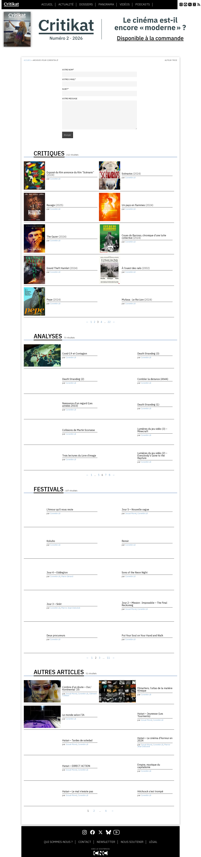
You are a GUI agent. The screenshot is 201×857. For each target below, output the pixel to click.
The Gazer (56, 236)
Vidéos (125, 4)
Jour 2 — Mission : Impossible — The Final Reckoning (144, 604)
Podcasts (142, 4)
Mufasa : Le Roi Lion (137, 299)
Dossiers (86, 4)
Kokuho (51, 541)
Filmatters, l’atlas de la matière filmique (154, 689)
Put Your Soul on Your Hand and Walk (142, 635)
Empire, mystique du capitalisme (148, 766)
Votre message (69, 98)
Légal (153, 842)
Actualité (66, 4)
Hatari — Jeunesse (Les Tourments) (150, 715)
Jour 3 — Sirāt (54, 603)
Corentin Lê (55, 178)
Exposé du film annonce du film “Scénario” (70, 173)
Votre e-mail (69, 79)
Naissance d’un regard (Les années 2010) (77, 404)
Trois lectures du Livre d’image (79, 455)
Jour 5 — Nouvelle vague (135, 509)
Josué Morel (130, 513)
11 (108, 657)
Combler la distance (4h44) (152, 379)
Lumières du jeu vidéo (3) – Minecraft (152, 430)
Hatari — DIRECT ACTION (76, 765)
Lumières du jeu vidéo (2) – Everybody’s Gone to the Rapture (152, 456)
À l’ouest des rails (136, 268)
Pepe (54, 299)
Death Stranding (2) (73, 379)
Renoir (125, 541)
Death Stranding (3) (148, 353)
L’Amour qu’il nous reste (60, 509)
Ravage (55, 205)
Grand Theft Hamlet (62, 268)
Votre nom (68, 69)
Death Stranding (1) (148, 404)
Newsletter (106, 842)
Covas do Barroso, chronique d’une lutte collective (144, 236)
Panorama (106, 4)
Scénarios (131, 173)
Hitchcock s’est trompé (150, 791)
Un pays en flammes (137, 205)
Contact (84, 842)
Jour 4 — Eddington (57, 572)
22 (109, 321)
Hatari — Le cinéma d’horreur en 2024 (154, 739)
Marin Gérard (67, 576)
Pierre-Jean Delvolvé (70, 608)
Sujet (65, 89)
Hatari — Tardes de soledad (77, 740)
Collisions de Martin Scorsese (78, 430)
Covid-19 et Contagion (74, 353)
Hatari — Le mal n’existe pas (77, 791)
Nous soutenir (132, 842)
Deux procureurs (56, 635)
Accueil (47, 4)
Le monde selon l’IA (73, 714)
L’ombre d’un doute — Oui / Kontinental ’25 (76, 688)
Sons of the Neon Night (135, 572)
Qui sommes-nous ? (58, 842)
